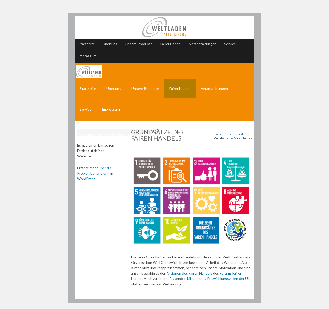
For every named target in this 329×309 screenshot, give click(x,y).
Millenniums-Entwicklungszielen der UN (218, 278)
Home (218, 133)
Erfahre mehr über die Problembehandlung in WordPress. (95, 173)
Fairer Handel (170, 44)
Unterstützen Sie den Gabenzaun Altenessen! (118, 134)
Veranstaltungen (202, 44)
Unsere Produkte (139, 44)
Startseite (86, 44)
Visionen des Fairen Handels (189, 273)
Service (230, 44)
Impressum (87, 56)
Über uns (110, 44)
